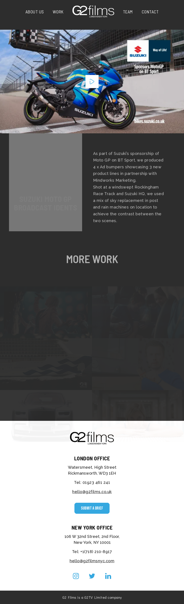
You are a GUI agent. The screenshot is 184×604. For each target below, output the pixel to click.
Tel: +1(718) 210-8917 (92, 551)
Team (128, 11)
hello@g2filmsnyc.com (92, 561)
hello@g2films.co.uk (92, 491)
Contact (150, 11)
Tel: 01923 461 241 (92, 482)
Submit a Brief (92, 508)
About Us (34, 11)
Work (58, 11)
